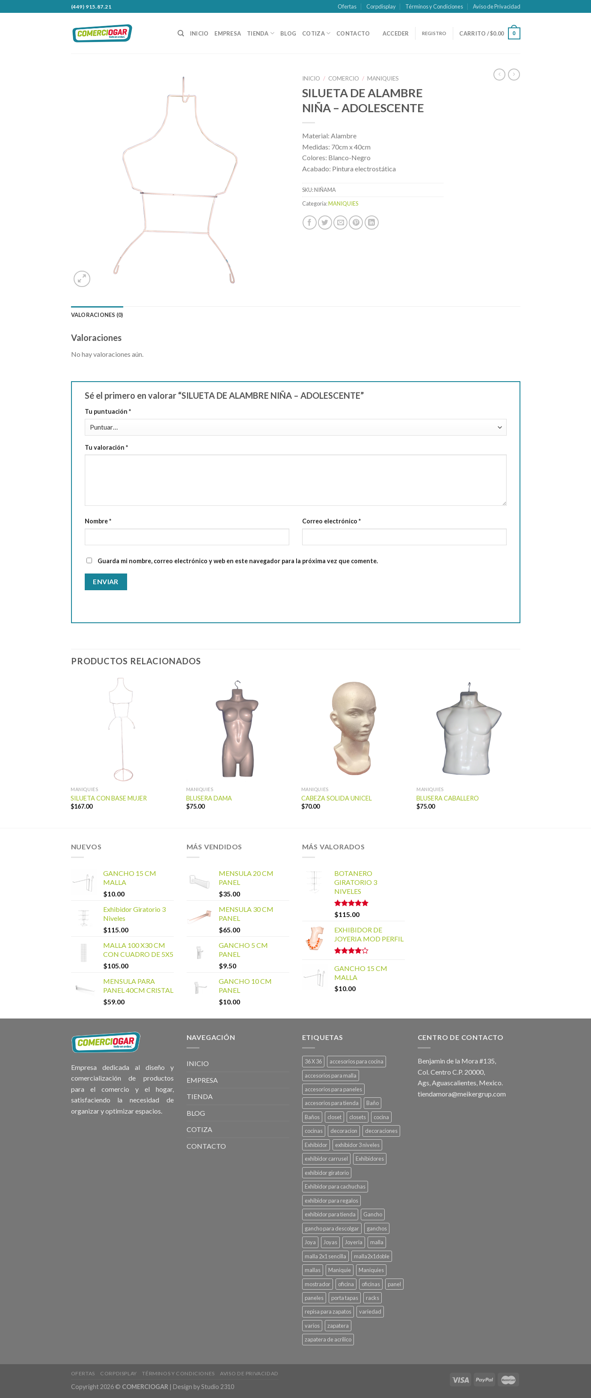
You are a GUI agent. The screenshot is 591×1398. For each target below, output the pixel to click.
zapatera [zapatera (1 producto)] (338, 1325)
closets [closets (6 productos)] (357, 1117)
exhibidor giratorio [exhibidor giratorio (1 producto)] (327, 1172)
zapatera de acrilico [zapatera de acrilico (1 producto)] (328, 1339)
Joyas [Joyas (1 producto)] (330, 1242)
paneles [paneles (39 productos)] (314, 1297)
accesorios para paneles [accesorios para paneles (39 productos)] (333, 1089)
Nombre (98, 521)
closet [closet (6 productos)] (334, 1117)
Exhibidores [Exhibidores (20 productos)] (370, 1158)
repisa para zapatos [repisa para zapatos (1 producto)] (328, 1311)
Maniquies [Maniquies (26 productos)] (371, 1270)
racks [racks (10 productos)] (372, 1297)
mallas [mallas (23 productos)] (313, 1270)
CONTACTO (353, 33)
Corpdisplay (381, 6)
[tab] (97, 314)
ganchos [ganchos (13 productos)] (377, 1228)
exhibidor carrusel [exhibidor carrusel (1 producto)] (326, 1158)
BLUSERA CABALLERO (447, 798)
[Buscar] (181, 33)
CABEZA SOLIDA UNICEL (336, 798)
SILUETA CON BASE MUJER (109, 798)
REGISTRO (434, 33)
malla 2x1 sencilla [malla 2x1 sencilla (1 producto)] (325, 1256)
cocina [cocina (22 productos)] (381, 1117)
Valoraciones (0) (97, 314)
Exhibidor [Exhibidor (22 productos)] (316, 1144)
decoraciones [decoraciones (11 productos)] (381, 1130)
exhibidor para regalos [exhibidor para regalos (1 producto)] (331, 1200)
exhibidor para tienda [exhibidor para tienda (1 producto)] (330, 1214)
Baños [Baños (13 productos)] (312, 1117)
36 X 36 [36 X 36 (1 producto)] (313, 1061)
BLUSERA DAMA (209, 798)
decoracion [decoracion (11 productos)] (343, 1130)
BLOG (288, 33)
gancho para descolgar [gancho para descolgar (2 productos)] (332, 1228)
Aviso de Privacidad (496, 6)
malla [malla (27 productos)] (376, 1242)
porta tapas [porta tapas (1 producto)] (344, 1297)
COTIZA (316, 33)
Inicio (311, 78)
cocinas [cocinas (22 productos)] (314, 1130)
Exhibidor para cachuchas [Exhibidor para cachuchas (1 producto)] (335, 1186)
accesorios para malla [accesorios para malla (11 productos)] (330, 1075)
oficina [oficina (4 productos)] (346, 1284)
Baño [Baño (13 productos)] (372, 1102)
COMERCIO (343, 78)
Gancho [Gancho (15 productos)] (372, 1214)
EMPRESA (227, 33)
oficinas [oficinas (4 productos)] (371, 1284)
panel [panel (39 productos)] (394, 1284)
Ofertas (347, 6)
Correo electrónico (331, 521)
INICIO (199, 33)
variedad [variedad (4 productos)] (370, 1311)
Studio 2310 (217, 1386)
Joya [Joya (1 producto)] (310, 1242)
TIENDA (260, 33)
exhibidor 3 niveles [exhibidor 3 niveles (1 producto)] (357, 1144)
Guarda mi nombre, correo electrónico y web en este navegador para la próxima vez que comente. (238, 561)
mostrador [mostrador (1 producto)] (317, 1284)
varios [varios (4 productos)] (312, 1325)
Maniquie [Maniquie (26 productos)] (339, 1270)
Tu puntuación (108, 411)
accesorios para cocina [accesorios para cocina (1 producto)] (356, 1061)
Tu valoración (106, 447)
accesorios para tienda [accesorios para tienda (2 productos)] (332, 1102)
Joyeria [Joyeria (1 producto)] (353, 1242)
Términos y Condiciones (434, 6)
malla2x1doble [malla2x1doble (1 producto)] (371, 1256)
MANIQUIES (383, 78)
